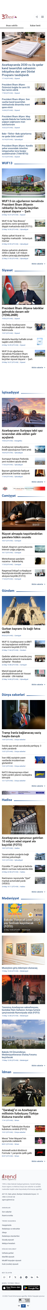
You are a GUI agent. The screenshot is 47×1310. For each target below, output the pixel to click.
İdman (6, 1072)
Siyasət (7, 270)
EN (19, 1306)
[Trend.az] (9, 17)
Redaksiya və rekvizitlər (11, 1229)
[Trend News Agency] (9, 1177)
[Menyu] (42, 16)
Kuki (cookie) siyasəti (10, 1264)
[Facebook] (10, 1277)
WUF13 (7, 163)
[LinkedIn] (32, 1277)
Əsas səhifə (11, 25)
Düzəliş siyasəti (8, 1240)
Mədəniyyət (10, 898)
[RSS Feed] (37, 1277)
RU (28, 1306)
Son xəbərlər (7, 1212)
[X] (15, 1277)
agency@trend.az (8, 1200)
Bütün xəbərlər (37, 264)
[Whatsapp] (4, 1277)
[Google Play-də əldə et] (31, 1287)
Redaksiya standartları (11, 1236)
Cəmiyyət (9, 496)
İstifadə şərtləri (8, 1253)
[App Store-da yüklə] (12, 1287)
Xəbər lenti (35, 25)
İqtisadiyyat (10, 392)
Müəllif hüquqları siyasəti (11, 1260)
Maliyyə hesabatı (8, 1243)
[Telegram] (26, 1277)
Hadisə (7, 800)
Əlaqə (4, 1232)
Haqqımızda (6, 1225)
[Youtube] (21, 1277)
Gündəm (8, 591)
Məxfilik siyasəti (8, 1257)
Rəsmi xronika (7, 1216)
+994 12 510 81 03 (8, 1197)
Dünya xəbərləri (13, 695)
